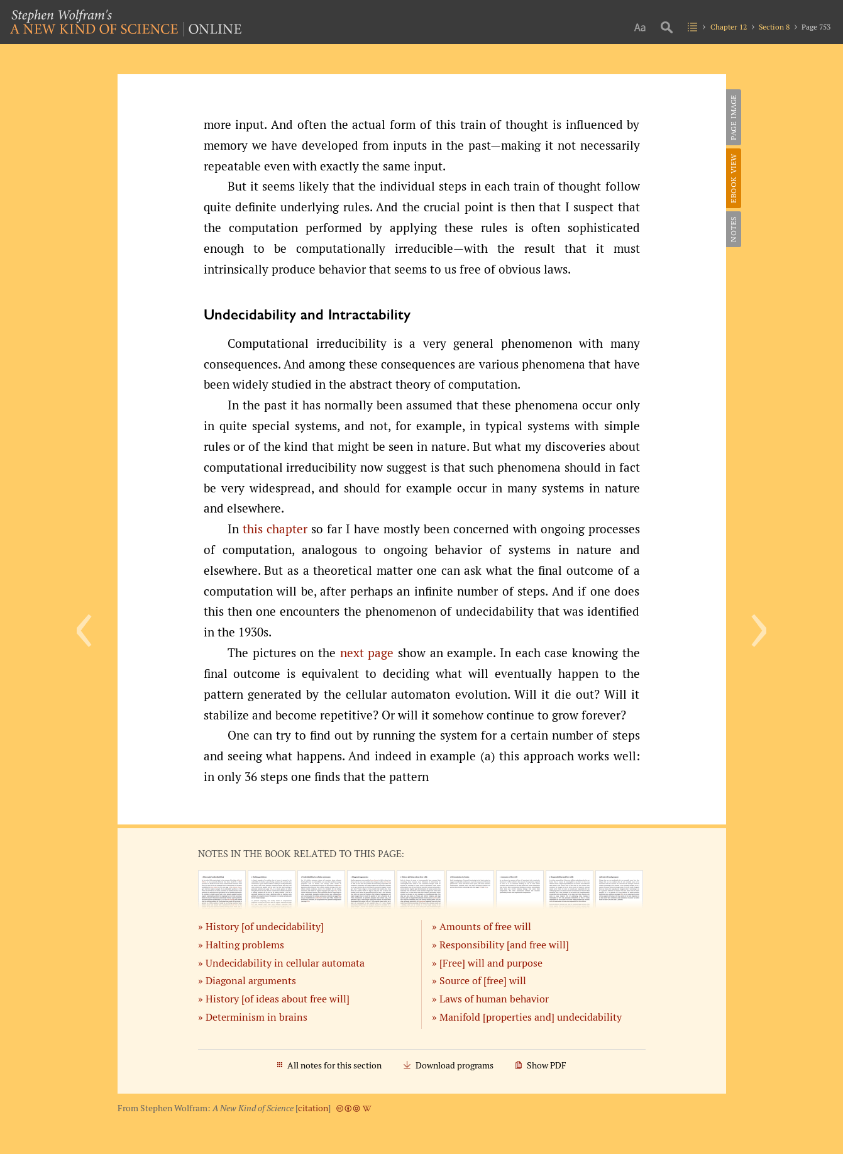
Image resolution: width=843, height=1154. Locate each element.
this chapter (275, 529)
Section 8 (774, 26)
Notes (733, 229)
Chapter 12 (728, 26)
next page (367, 653)
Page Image (733, 117)
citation (313, 1108)
